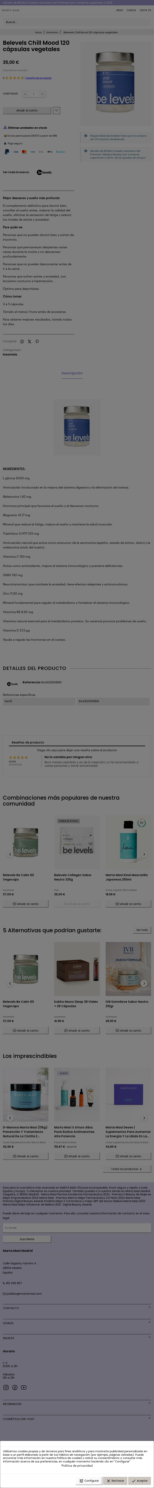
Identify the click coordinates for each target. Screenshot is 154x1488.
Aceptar (139, 1481)
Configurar (89, 1481)
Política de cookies (69, 1458)
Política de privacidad (77, 1465)
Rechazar (115, 1481)
